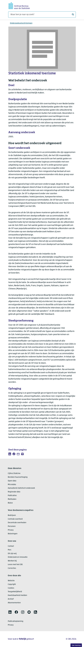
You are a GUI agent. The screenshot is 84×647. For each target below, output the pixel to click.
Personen (12, 526)
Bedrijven (12, 515)
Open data (12, 481)
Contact (11, 546)
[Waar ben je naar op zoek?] (42, 14)
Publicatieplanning (15, 621)
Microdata (12, 484)
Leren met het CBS (15, 564)
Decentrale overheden (17, 522)
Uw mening (76, 645)
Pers (9, 550)
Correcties (12, 568)
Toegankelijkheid (15, 592)
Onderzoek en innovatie (17, 557)
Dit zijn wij (12, 553)
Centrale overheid (15, 519)
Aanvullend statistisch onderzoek (21, 488)
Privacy (11, 530)
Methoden (12, 499)
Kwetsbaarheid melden (17, 595)
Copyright (12, 584)
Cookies (11, 588)
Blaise (10, 503)
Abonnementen (14, 603)
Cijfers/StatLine (14, 473)
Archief (11, 599)
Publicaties (12, 495)
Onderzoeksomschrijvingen (21, 23)
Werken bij (12, 561)
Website (11, 581)
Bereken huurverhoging (17, 477)
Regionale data (14, 492)
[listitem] (9, 454)
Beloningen (12, 534)
